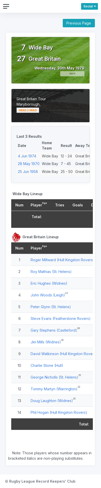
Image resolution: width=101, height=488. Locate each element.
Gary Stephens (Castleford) (54, 330)
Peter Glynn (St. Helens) (51, 307)
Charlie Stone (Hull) (47, 365)
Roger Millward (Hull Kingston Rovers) (62, 260)
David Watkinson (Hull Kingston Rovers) (64, 354)
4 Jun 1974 (27, 156)
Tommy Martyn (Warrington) (54, 389)
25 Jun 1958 (28, 171)
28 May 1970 (29, 163)
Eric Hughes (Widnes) (49, 283)
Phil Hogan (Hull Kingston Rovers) (59, 412)
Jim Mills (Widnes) (46, 342)
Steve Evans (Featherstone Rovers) (61, 318)
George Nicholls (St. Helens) (54, 377)
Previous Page (78, 23)
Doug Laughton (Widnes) (52, 400)
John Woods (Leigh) (48, 295)
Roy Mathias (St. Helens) (51, 271)
